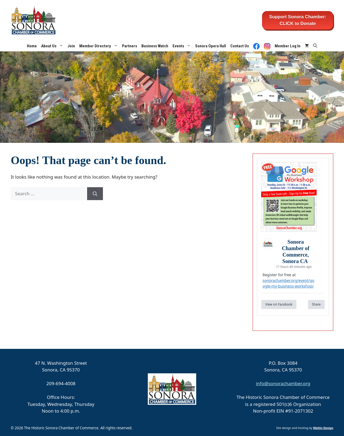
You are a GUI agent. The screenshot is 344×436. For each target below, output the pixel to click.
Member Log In (287, 46)
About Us (53, 46)
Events (183, 46)
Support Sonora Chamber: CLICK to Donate (297, 20)
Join (71, 46)
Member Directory (99, 46)
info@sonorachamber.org (283, 383)
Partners (129, 46)
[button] (315, 46)
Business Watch (154, 46)
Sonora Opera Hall (210, 46)
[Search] (95, 193)
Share (316, 304)
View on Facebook (278, 304)
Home (32, 46)
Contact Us (239, 46)
